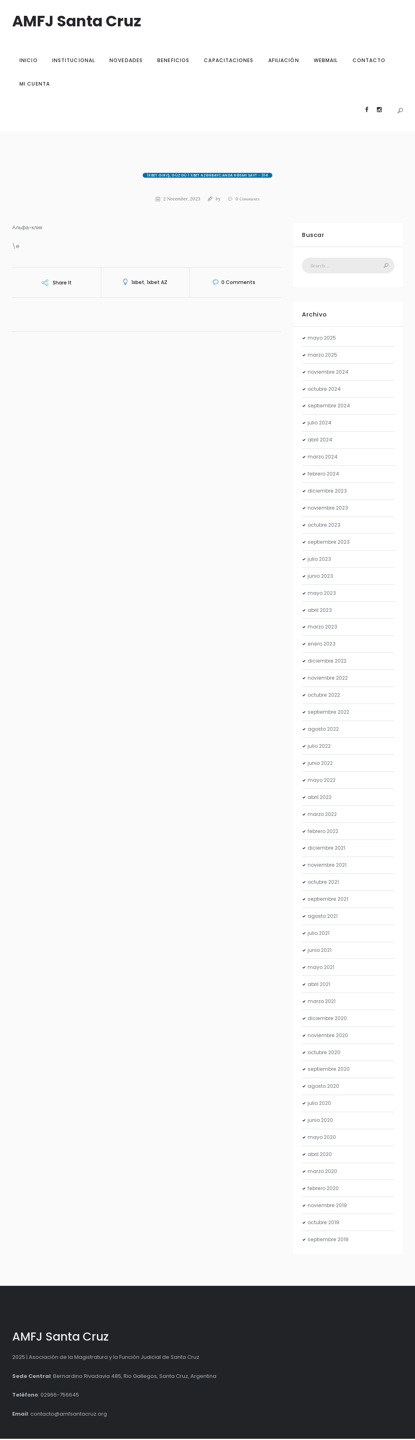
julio (320, 424)
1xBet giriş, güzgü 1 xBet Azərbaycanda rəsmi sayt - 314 (207, 175)
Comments (248, 199)
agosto (324, 730)
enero (323, 645)
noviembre (329, 373)
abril (321, 441)
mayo (322, 338)
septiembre (330, 407)
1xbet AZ (157, 282)
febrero (325, 475)
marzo (323, 355)
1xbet (137, 282)
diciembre (328, 492)
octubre (325, 390)
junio (321, 577)
